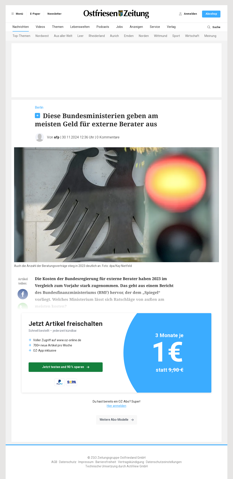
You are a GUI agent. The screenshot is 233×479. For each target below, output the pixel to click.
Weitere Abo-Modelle (117, 419)
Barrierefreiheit (105, 462)
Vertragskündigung (131, 462)
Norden (144, 36)
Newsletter (54, 14)
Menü (16, 13)
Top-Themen (21, 36)
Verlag (171, 27)
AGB (54, 462)
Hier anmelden (116, 406)
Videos (40, 27)
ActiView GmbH (137, 466)
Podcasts (103, 27)
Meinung (210, 36)
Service (155, 27)
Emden (129, 36)
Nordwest (42, 36)
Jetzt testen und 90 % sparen (65, 367)
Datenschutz (67, 462)
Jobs (119, 27)
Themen (57, 27)
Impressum (86, 462)
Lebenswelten (80, 27)
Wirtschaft (192, 36)
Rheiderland (97, 36)
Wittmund (160, 36)
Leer (81, 36)
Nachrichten (21, 27)
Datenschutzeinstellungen (164, 462)
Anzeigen (136, 27)
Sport (176, 36)
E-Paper (35, 14)
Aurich (114, 36)
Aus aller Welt (63, 36)
